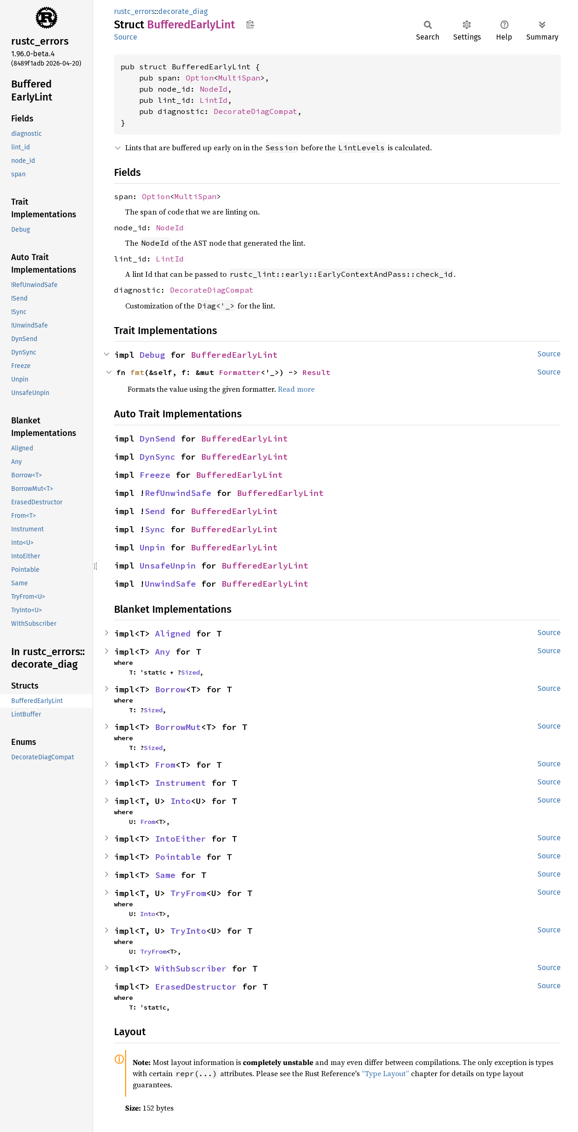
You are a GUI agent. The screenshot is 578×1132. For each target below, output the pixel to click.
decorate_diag (183, 11)
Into (180, 801)
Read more (296, 389)
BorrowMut (178, 727)
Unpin (152, 547)
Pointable (178, 856)
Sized (190, 672)
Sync (155, 529)
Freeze (155, 474)
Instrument (180, 782)
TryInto (188, 930)
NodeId (214, 89)
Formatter (240, 372)
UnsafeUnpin (168, 565)
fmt (137, 372)
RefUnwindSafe (178, 493)
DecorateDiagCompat (255, 111)
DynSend (157, 438)
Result (316, 372)
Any (162, 651)
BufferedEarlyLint (234, 354)
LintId (214, 100)
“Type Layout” (385, 1073)
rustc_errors (134, 11)
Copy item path (250, 24)
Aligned (173, 633)
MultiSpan (239, 77)
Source (125, 37)
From (165, 764)
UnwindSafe (170, 583)
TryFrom (188, 893)
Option (200, 77)
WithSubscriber (191, 968)
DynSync (157, 456)
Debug (152, 354)
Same (165, 875)
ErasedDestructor (196, 986)
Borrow (170, 689)
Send (155, 511)
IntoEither (180, 838)
